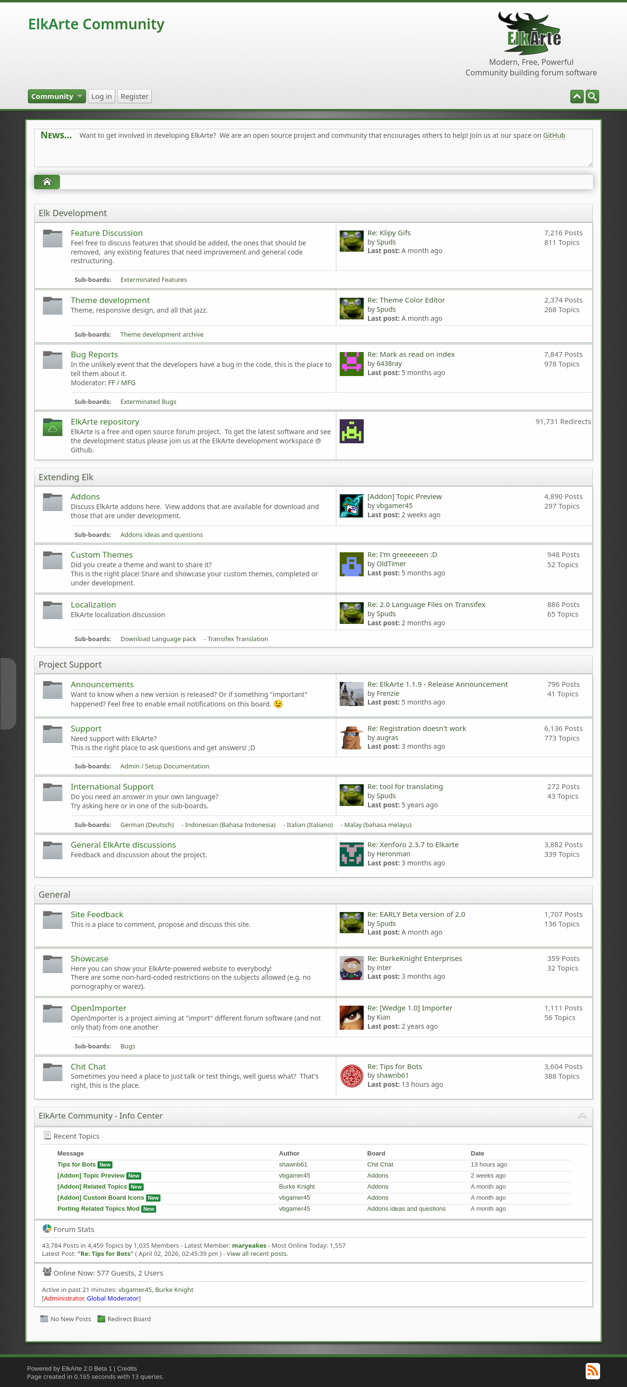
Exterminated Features (154, 279)
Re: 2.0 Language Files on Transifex (427, 604)
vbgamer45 (395, 505)
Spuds (386, 241)
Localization (93, 604)
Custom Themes (102, 554)
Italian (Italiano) (310, 824)
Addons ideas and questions (162, 534)
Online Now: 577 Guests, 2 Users (103, 1273)
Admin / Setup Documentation (165, 766)
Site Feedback (97, 914)
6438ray (389, 363)
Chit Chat (88, 1066)
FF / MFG (121, 382)
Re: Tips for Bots (395, 1066)
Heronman (394, 853)
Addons (85, 496)
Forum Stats (68, 1229)
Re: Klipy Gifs (389, 232)
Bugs (128, 1046)
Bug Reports (94, 354)
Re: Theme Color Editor (406, 299)
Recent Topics (71, 1136)
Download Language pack (159, 638)
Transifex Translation (238, 638)
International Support (112, 786)
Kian (384, 1017)
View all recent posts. (257, 1253)
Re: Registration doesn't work (417, 728)
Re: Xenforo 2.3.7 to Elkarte (413, 844)
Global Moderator (113, 1298)
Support (86, 728)
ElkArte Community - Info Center (100, 1115)
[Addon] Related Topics (92, 1186)
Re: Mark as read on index (411, 354)
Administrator (63, 1298)
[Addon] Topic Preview (405, 496)
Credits (127, 1368)
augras (387, 737)
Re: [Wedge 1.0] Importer (410, 1007)
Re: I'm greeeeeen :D (403, 554)
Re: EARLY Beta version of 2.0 (417, 914)
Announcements (102, 684)
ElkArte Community (96, 24)
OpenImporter (98, 1007)
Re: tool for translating (405, 786)
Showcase (90, 958)
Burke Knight (297, 1186)
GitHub (554, 135)
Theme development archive (162, 334)
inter (384, 967)
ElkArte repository (105, 421)
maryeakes (249, 1245)
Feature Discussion (107, 232)
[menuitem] (592, 96)
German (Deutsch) (147, 824)
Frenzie (388, 693)
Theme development (110, 299)
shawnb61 (393, 1075)
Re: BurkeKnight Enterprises (415, 958)
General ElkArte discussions (123, 844)
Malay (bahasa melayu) (377, 824)
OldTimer (391, 563)
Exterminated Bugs (148, 401)
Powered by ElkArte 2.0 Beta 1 (69, 1368)
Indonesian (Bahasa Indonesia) (230, 824)
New (105, 1165)
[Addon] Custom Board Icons (101, 1197)
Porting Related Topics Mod (99, 1208)
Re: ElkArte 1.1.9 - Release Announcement (438, 684)
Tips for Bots (77, 1164)
